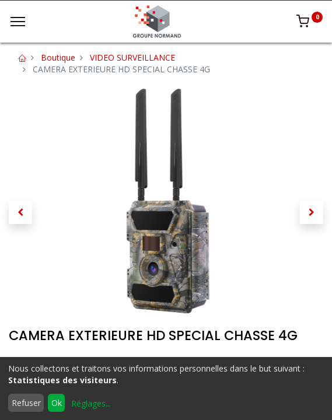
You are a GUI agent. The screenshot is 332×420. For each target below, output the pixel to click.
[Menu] (17, 22)
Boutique (58, 57)
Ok (56, 402)
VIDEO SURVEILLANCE (132, 57)
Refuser (26, 402)
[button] (20, 212)
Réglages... (91, 403)
